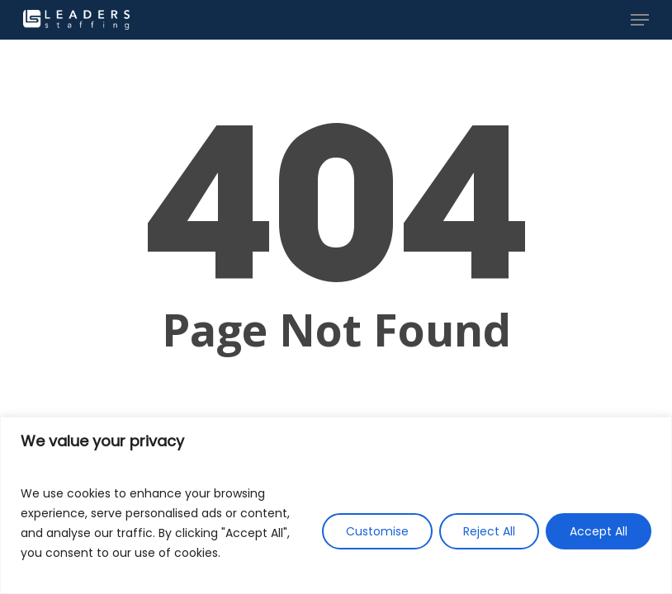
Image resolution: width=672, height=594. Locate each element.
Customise (377, 531)
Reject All (489, 531)
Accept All (598, 531)
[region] (336, 505)
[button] (640, 20)
